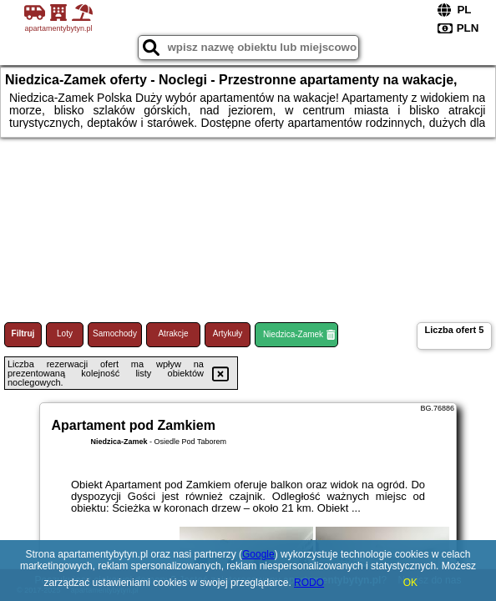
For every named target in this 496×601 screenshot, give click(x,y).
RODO (309, 582)
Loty (65, 333)
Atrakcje (173, 333)
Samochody (115, 333)
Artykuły (228, 333)
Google (258, 554)
